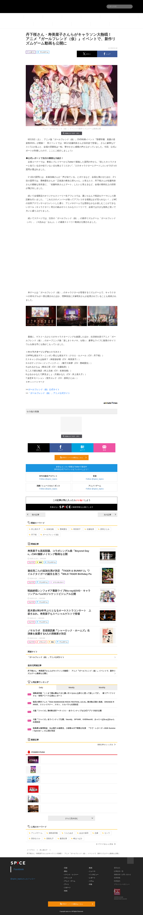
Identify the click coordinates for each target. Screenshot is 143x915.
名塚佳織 (49, 529)
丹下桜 (33, 535)
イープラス (31, 850)
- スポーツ (66, 887)
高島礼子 (49, 838)
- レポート (91, 878)
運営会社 (117, 868)
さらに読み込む (79, 818)
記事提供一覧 (118, 871)
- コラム (91, 881)
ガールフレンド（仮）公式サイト (44, 389)
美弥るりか (34, 838)
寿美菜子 (76, 529)
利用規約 (117, 881)
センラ (106, 833)
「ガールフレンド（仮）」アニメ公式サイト (49, 393)
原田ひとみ (103, 529)
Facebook (19, 869)
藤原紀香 (62, 838)
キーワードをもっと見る (105, 844)
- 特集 (90, 884)
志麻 (95, 833)
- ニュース (91, 871)
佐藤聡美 (89, 529)
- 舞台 (65, 871)
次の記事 (110, 515)
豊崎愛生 (62, 529)
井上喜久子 (34, 529)
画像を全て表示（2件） (71, 133)
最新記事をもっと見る (106, 745)
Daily (41, 687)
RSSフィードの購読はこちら (73, 457)
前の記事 (33, 515)
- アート (66, 884)
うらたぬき (67, 833)
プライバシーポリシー (122, 884)
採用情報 (117, 878)
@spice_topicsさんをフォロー (22, 879)
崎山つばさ (76, 838)
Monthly (102, 687)
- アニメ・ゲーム (69, 881)
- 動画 (90, 868)
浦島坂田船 (52, 833)
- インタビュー (93, 874)
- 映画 (65, 891)
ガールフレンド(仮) (49, 535)
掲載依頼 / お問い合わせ (122, 874)
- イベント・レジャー (70, 874)
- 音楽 (65, 868)
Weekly (72, 687)
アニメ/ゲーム (36, 833)
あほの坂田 (82, 833)
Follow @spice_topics (48, 479)
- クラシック (67, 878)
